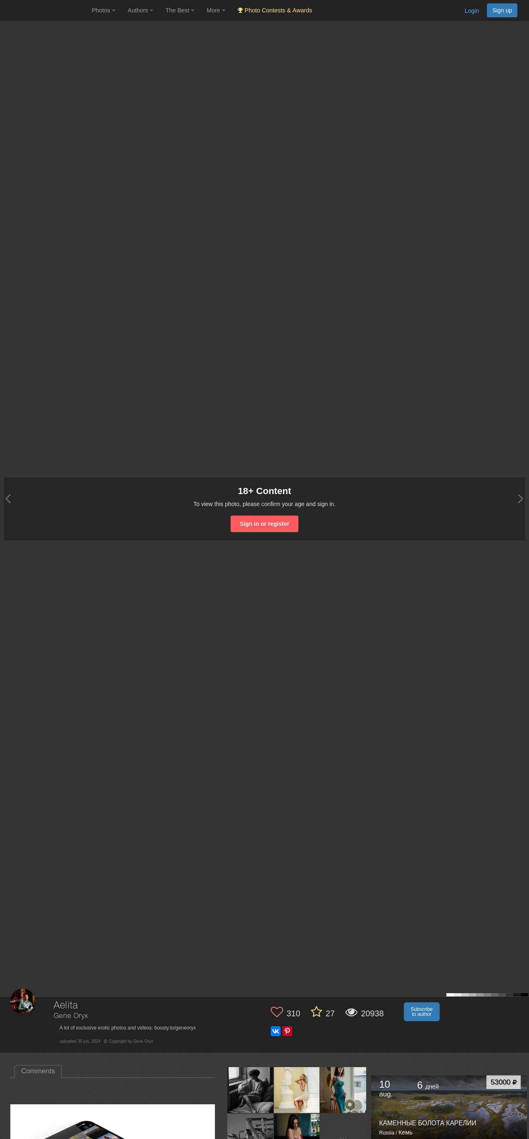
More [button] (216, 10)
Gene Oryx (71, 1016)
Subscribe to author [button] (422, 1011)
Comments (38, 1071)
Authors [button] (140, 10)
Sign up (502, 10)
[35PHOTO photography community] (44, 10)
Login (472, 11)
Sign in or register (264, 524)
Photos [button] (103, 10)
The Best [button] (179, 10)
